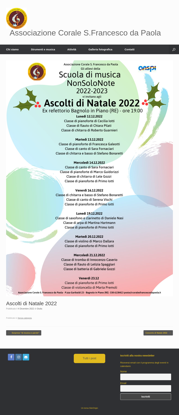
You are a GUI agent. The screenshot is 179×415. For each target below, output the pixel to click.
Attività (71, 49)
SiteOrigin (93, 408)
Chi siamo (12, 49)
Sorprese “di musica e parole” (23, 332)
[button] (174, 49)
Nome (123, 371)
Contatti (130, 49)
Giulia (39, 308)
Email (123, 383)
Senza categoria (25, 318)
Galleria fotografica (100, 49)
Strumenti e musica (43, 49)
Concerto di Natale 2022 (158, 332)
